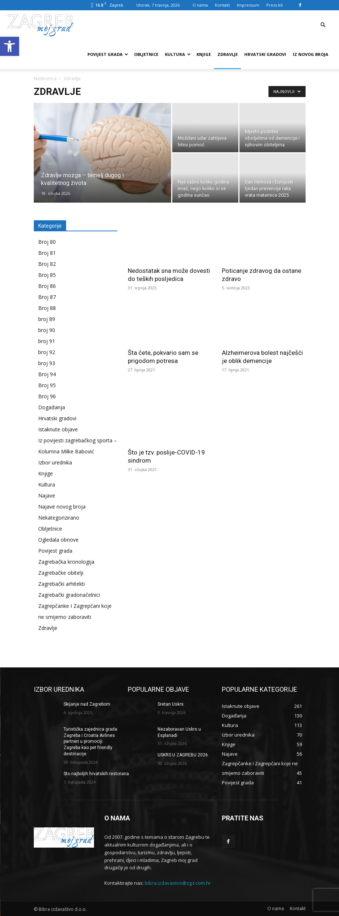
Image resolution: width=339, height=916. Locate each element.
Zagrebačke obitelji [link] (60, 572)
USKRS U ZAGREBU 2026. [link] (183, 755)
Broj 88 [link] (47, 307)
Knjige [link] (203, 54)
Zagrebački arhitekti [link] (61, 583)
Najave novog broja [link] (62, 506)
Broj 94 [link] (47, 374)
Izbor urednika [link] (55, 462)
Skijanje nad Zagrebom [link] (87, 704)
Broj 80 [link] (47, 241)
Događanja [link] (51, 407)
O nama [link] (200, 5)
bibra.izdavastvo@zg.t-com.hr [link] (178, 883)
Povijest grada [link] (107, 54)
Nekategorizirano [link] (58, 517)
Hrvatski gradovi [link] (265, 54)
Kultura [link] (178, 54)
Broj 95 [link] (47, 385)
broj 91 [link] (46, 341)
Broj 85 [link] (47, 274)
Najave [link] (46, 495)
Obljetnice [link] (146, 54)
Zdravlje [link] (227, 54)
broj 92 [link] (46, 352)
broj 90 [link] (46, 330)
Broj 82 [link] (47, 263)
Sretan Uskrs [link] (171, 704)
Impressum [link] (248, 5)
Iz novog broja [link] (310, 54)
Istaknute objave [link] (58, 429)
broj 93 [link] (46, 363)
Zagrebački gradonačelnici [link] (69, 594)
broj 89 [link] (46, 319)
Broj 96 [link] (47, 396)
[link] (9, 46)
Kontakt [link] (222, 5)
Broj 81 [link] (47, 252)
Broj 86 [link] (47, 285)
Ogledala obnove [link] (58, 539)
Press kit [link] (274, 5)
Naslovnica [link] (45, 78)
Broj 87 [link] (47, 296)
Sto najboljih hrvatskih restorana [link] (96, 773)
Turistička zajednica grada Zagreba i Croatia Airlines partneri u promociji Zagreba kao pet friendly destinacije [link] (90, 741)
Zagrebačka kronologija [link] (66, 561)
